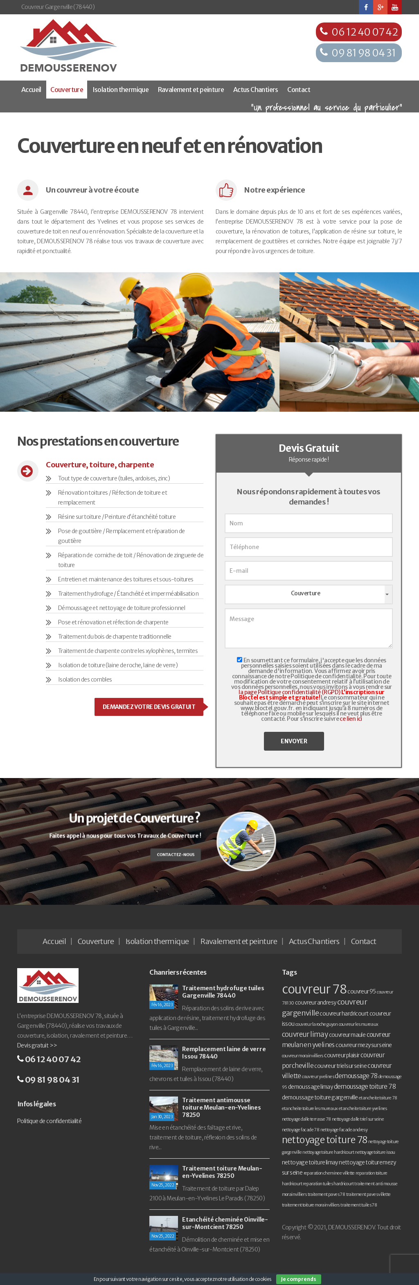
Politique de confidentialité (49, 1121)
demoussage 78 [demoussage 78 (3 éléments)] (356, 1076)
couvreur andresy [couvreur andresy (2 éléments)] (315, 1002)
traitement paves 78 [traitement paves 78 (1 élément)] (326, 1194)
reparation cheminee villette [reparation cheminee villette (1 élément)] (329, 1173)
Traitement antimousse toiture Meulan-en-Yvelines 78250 (221, 1108)
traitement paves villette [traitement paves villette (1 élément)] (368, 1194)
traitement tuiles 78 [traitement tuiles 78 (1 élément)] (358, 1205)
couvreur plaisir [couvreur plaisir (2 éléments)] (341, 1055)
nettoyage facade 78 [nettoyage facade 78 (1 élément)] (301, 1130)
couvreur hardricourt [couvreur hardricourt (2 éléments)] (344, 1013)
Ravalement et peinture (191, 89)
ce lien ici (351, 718)
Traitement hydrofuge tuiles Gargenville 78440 (223, 991)
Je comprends (298, 1279)
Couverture (66, 89)
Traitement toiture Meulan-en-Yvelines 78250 (222, 1172)
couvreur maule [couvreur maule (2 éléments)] (347, 1035)
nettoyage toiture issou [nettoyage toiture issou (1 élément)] (375, 1152)
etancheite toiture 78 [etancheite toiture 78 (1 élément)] (378, 1098)
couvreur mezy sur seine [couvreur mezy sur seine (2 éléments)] (364, 1045)
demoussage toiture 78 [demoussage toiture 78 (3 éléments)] (365, 1086)
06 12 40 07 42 (364, 32)
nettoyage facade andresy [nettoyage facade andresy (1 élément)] (344, 1130)
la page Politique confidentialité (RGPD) (289, 692)
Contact (298, 89)
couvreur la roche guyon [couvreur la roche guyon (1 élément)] (316, 1024)
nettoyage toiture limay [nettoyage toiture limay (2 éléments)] (310, 1162)
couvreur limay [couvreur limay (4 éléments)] (305, 1034)
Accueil (31, 89)
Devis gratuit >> (37, 1045)
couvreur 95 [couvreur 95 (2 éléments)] (361, 991)
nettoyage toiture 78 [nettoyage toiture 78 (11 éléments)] (324, 1140)
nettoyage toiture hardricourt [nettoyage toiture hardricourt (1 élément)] (328, 1152)
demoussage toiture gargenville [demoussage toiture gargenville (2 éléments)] (320, 1097)
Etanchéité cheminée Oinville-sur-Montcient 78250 (225, 1223)
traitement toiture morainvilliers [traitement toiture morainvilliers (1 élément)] (311, 1205)
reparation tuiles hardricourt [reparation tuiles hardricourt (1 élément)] (328, 1183)
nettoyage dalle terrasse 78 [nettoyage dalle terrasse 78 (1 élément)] (306, 1119)
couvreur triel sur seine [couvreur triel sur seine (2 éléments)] (340, 1066)
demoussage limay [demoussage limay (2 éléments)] (310, 1086)
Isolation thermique (120, 89)
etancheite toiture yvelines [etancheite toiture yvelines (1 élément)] (363, 1108)
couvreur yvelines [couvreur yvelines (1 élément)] (318, 1076)
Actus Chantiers (255, 89)
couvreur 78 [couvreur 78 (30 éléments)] (314, 989)
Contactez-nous (171, 853)
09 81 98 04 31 (363, 53)
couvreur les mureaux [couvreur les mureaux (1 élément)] (358, 1024)
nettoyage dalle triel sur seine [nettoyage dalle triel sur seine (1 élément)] (358, 1119)
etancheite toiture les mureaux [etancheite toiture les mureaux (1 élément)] (310, 1108)
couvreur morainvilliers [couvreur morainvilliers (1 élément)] (302, 1055)
